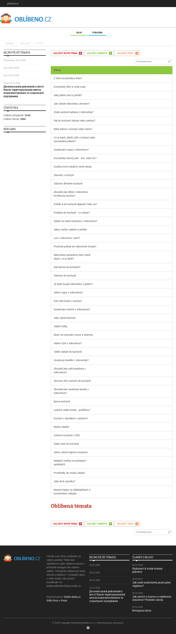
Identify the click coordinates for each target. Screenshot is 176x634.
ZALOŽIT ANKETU (97, 53)
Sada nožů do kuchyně (66, 443)
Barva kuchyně (62, 401)
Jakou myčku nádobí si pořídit (70, 229)
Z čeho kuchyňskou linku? (68, 78)
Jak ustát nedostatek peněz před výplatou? (151, 584)
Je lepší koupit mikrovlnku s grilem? (73, 284)
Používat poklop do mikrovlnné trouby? (75, 246)
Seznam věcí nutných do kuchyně (72, 380)
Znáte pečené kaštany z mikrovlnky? (74, 112)
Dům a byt (25, 43)
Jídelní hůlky (60, 326)
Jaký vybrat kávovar (65, 317)
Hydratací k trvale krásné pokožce (147, 570)
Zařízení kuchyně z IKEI (67, 435)
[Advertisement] (25, 188)
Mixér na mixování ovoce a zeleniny (73, 334)
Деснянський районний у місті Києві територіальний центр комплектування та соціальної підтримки (24, 91)
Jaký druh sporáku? (64, 481)
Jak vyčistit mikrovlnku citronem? (72, 103)
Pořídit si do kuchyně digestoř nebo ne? (75, 204)
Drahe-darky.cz (72, 596)
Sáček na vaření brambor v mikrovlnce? (75, 221)
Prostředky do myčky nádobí (69, 472)
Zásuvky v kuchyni (64, 175)
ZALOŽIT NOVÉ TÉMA (65, 53)
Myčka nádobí (61, 426)
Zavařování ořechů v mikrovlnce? (72, 309)
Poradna (97, 32)
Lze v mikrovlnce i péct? (67, 238)
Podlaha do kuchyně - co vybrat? (72, 212)
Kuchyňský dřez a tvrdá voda (69, 86)
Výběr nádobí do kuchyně (68, 351)
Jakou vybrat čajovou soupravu (71, 452)
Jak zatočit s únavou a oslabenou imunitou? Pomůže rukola (151, 598)
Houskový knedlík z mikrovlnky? (71, 360)
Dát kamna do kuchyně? (67, 267)
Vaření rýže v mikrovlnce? (68, 343)
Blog (79, 32)
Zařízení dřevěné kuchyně (68, 183)
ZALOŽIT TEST (125, 53)
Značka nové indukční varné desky (73, 166)
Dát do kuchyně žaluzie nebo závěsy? (74, 120)
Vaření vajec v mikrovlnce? (68, 292)
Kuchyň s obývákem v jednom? (71, 418)
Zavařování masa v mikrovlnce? (71, 149)
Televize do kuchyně (65, 275)
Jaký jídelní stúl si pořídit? (68, 95)
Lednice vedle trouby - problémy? (72, 410)
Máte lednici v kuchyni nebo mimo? (73, 129)
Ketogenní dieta (141, 610)
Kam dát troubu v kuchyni (68, 301)
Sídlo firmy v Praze (57, 600)
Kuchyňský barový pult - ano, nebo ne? (75, 158)
